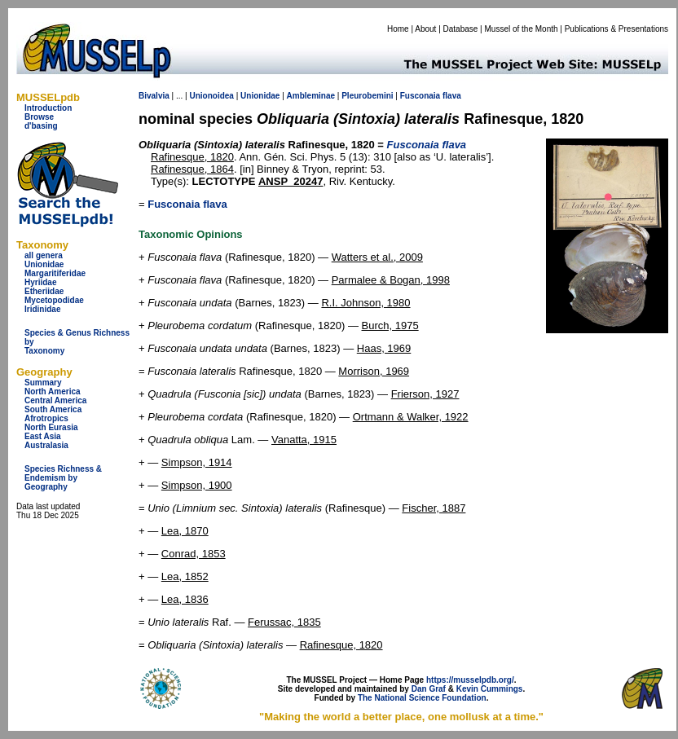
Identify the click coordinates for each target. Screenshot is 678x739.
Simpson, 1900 (196, 485)
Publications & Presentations (616, 28)
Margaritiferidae (55, 273)
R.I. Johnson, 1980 (365, 303)
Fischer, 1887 (433, 508)
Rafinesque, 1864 (192, 169)
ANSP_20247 (291, 181)
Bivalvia (154, 95)
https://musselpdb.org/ (470, 679)
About (425, 28)
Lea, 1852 (185, 576)
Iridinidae (42, 309)
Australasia (46, 445)
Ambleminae (311, 95)
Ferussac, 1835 (284, 622)
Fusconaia (420, 95)
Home (398, 28)
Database (460, 28)
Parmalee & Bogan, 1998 (391, 280)
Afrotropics (46, 418)
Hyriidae (40, 282)
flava (451, 95)
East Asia (42, 436)
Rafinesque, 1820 (192, 157)
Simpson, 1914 (196, 462)
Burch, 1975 (390, 325)
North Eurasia (51, 427)
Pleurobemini (367, 95)
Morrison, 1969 (373, 371)
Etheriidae (44, 291)
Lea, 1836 (185, 599)
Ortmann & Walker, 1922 (411, 417)
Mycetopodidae (54, 300)
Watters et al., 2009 (377, 257)
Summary (43, 382)
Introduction (48, 107)
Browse (39, 116)
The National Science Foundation (422, 697)
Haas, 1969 (384, 348)
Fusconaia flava (187, 204)
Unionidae (44, 264)
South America (52, 409)
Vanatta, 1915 (304, 439)
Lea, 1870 (185, 531)
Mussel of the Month (521, 28)
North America (52, 391)
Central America (55, 400)
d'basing (41, 125)
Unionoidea (211, 95)
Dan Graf (429, 688)
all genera (43, 255)
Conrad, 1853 (193, 554)
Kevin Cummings (489, 688)
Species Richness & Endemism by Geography (63, 477)
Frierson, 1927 (425, 394)
